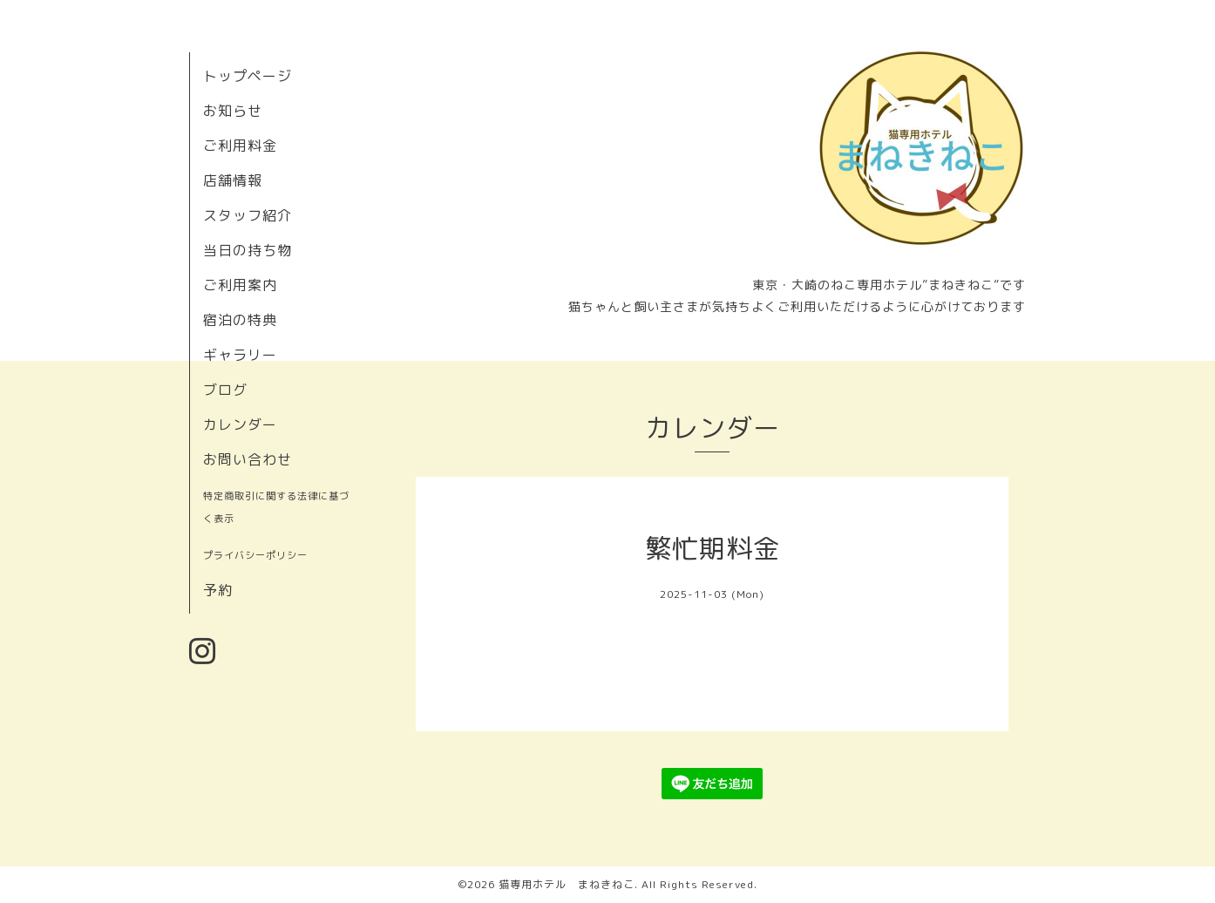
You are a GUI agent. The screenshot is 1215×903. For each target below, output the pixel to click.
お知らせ (232, 110)
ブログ (225, 389)
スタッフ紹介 (247, 215)
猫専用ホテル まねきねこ (567, 884)
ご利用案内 (240, 285)
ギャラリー (240, 354)
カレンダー (240, 424)
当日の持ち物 (247, 250)
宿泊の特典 (240, 319)
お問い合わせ (247, 459)
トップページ (247, 75)
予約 (218, 590)
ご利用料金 (240, 145)
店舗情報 (232, 180)
